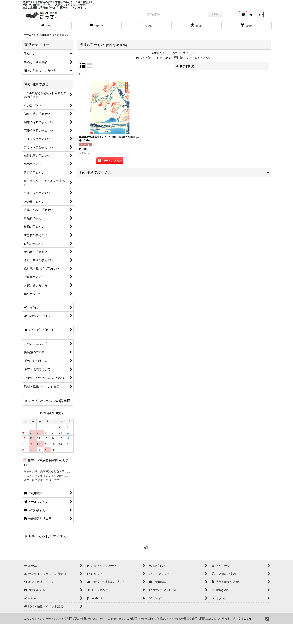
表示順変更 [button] (185, 69)
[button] (174, 175)
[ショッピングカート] (243, 16)
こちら (247, 618)
